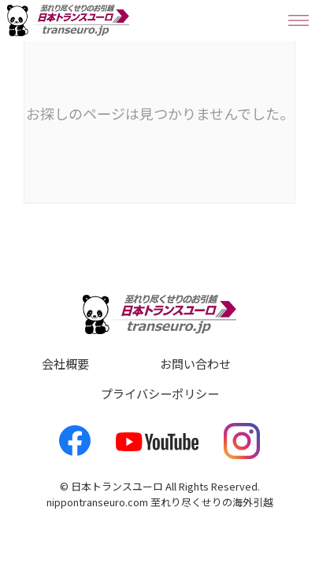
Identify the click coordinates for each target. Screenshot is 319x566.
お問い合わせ (195, 363)
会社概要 (65, 363)
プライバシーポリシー (160, 393)
